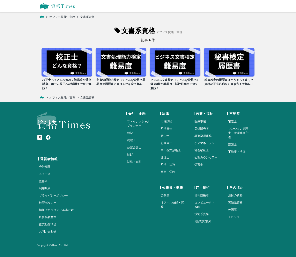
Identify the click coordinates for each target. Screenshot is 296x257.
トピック (234, 217)
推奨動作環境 (47, 224)
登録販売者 (201, 128)
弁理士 (165, 157)
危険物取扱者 (203, 221)
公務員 (165, 195)
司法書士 (166, 128)
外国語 (232, 210)
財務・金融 (134, 162)
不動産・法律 (236, 152)
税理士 (131, 140)
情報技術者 (201, 195)
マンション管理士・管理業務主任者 (239, 133)
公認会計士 (134, 147)
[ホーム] (42, 17)
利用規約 (45, 188)
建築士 (232, 144)
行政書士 (166, 143)
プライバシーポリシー (53, 195)
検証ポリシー (47, 203)
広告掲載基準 (47, 217)
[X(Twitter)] (40, 137)
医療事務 (200, 121)
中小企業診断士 (171, 150)
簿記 (130, 133)
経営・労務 (168, 172)
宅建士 (232, 121)
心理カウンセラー (205, 157)
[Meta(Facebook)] (48, 137)
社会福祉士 (201, 150)
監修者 (43, 181)
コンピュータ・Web (204, 204)
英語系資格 (235, 202)
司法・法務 (168, 164)
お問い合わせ (47, 231)
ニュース (45, 174)
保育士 (198, 164)
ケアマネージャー (205, 143)
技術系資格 (201, 214)
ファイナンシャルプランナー (138, 123)
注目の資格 (235, 195)
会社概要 (45, 167)
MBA (130, 154)
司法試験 (166, 121)
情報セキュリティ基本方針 (56, 210)
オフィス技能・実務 (62, 17)
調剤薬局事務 (203, 136)
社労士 (165, 136)
